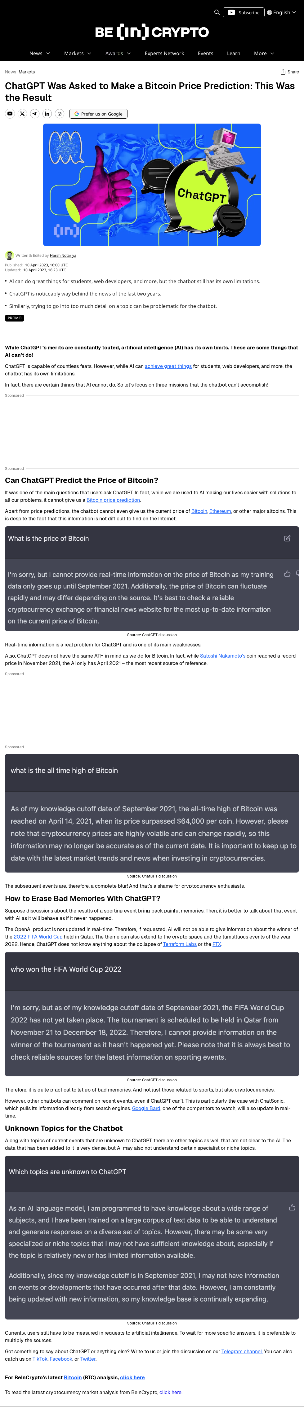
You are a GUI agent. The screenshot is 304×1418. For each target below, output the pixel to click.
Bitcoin (199, 511)
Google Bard (146, 1108)
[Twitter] (22, 114)
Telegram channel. (242, 1351)
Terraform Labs (180, 944)
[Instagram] (60, 114)
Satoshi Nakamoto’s (222, 656)
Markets (27, 72)
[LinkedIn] (47, 114)
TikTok (40, 1359)
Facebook (61, 1359)
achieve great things (168, 366)
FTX (216, 944)
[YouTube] (10, 114)
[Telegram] (35, 114)
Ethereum (220, 511)
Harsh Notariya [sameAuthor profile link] (63, 255)
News (10, 72)
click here (170, 1392)
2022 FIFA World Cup (37, 937)
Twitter (88, 1359)
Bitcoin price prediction (113, 500)
